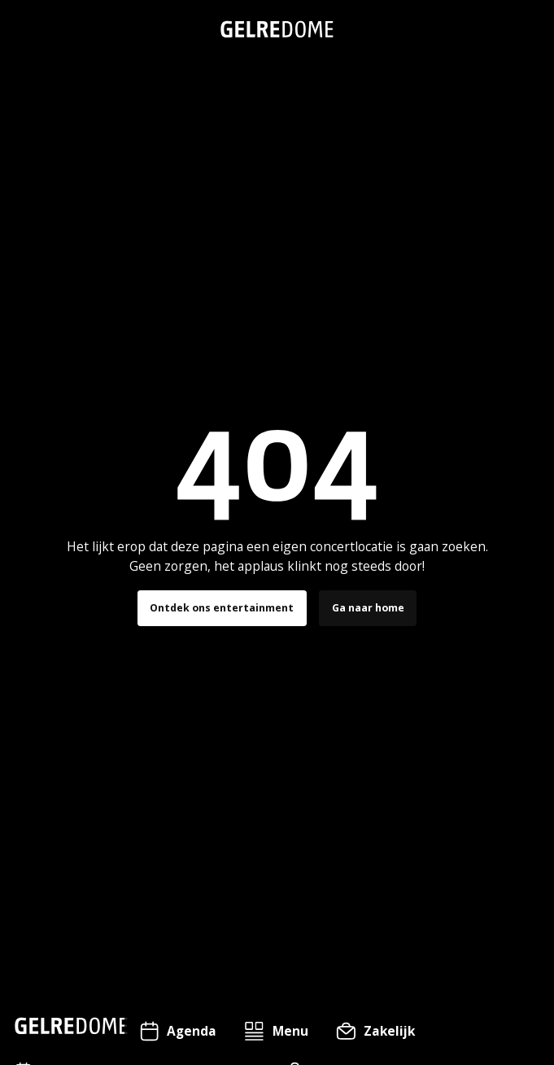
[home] (277, 29)
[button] (276, 1031)
